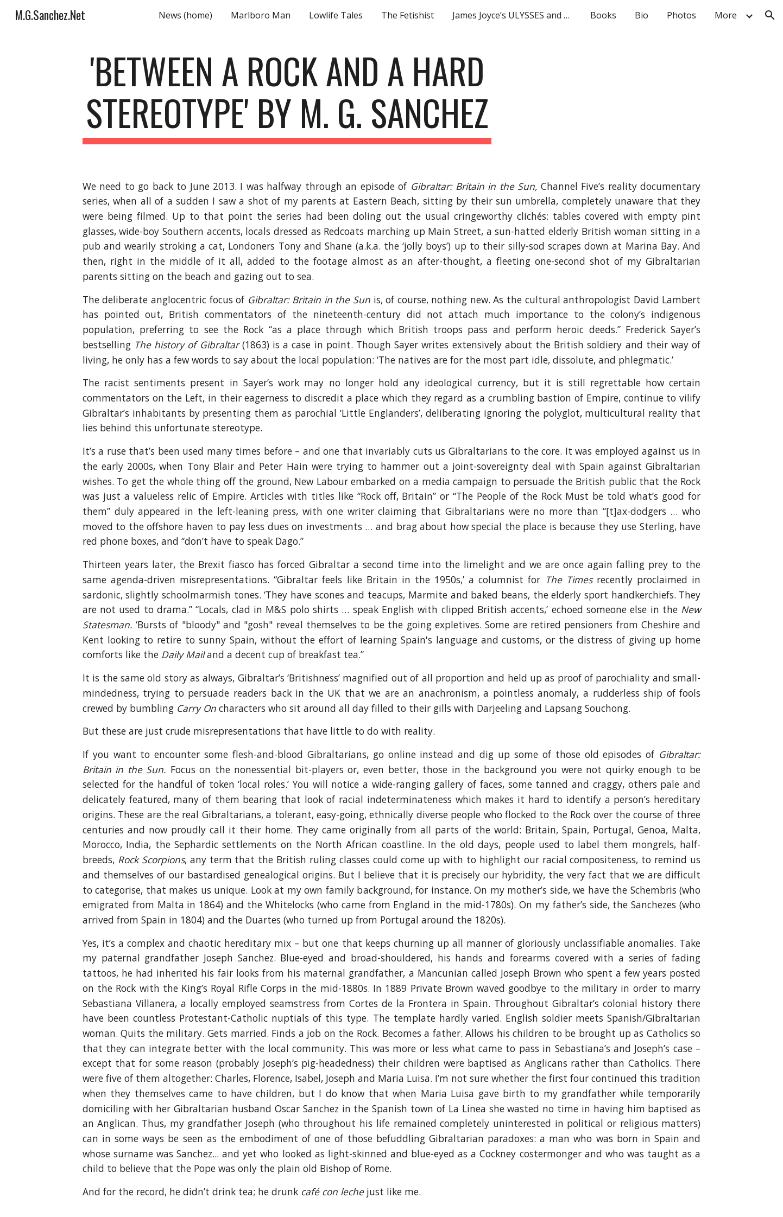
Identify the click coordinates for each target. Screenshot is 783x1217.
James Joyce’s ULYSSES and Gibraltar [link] (514, 15)
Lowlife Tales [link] (336, 15)
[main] (287, 97)
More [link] (726, 15)
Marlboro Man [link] (261, 15)
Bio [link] (641, 15)
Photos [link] (681, 15)
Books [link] (603, 15)
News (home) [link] (185, 15)
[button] (770, 15)
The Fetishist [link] (407, 15)
